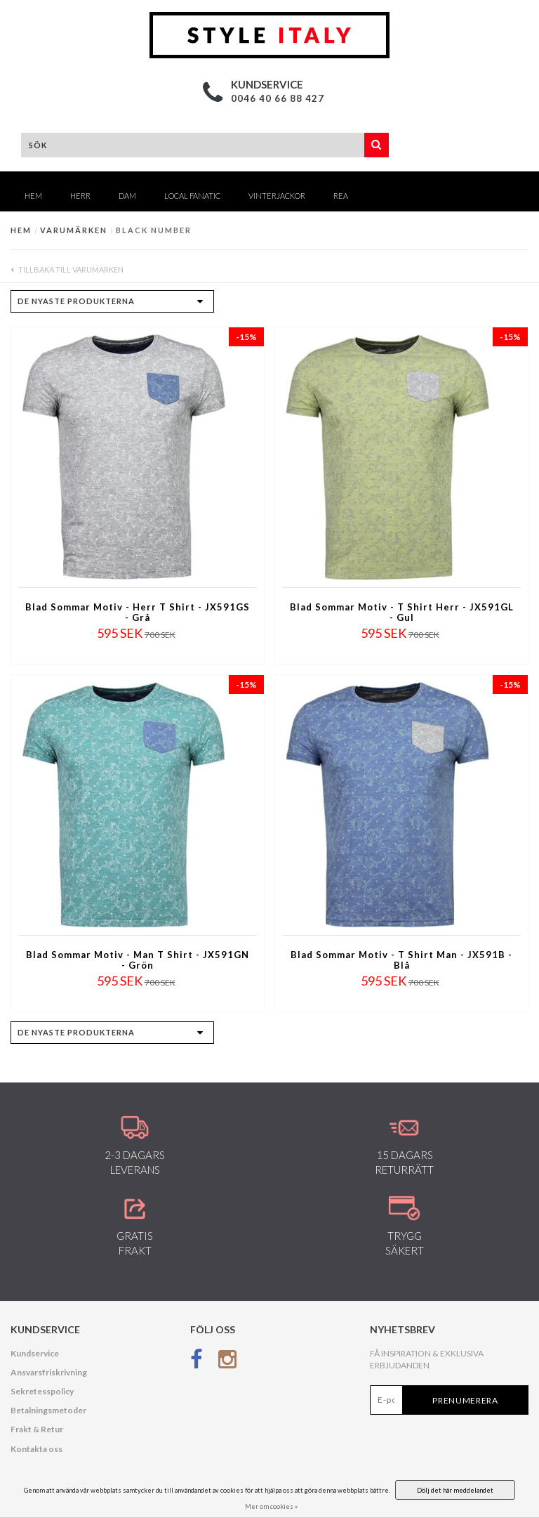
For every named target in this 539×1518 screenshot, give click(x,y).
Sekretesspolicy (42, 1391)
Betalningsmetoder (48, 1410)
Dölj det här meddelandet (455, 1490)
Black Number (154, 230)
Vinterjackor (276, 195)
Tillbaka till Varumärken (67, 269)
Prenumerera (465, 1400)
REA (340, 195)
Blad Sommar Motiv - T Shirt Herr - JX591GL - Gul (402, 612)
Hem (33, 195)
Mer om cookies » (271, 1506)
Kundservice (35, 1353)
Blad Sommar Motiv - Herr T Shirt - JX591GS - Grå (137, 612)
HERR (80, 195)
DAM (127, 195)
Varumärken (73, 230)
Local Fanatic (192, 195)
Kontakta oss (36, 1449)
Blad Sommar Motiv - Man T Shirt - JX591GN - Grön (137, 960)
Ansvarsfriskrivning (49, 1372)
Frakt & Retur (37, 1429)
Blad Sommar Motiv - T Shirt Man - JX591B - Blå (401, 960)
